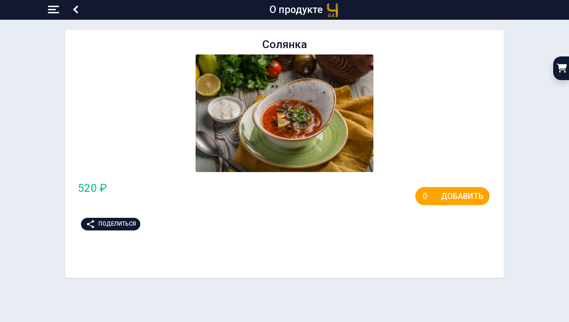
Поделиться (111, 224)
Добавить (462, 196)
